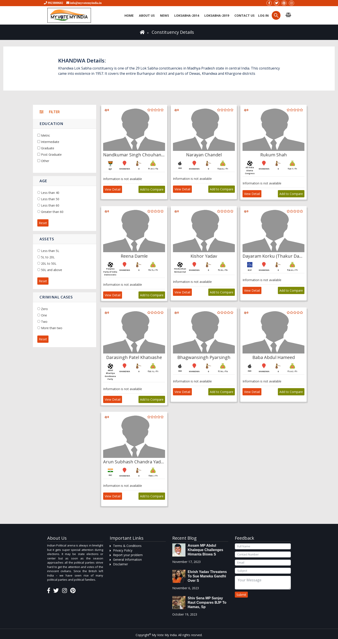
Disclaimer (120, 564)
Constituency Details (173, 32)
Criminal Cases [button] (56, 297)
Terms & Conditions (127, 546)
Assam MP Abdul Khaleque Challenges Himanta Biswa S (205, 550)
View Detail (113, 189)
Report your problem (128, 555)
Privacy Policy (122, 550)
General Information (127, 559)
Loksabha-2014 (186, 15)
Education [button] (51, 123)
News (164, 15)
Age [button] (43, 180)
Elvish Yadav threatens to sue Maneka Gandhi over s (207, 576)
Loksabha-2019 (216, 15)
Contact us (244, 15)
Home (129, 15)
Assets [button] (47, 238)
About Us (147, 15)
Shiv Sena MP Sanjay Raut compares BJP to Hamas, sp (207, 602)
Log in (263, 15)
